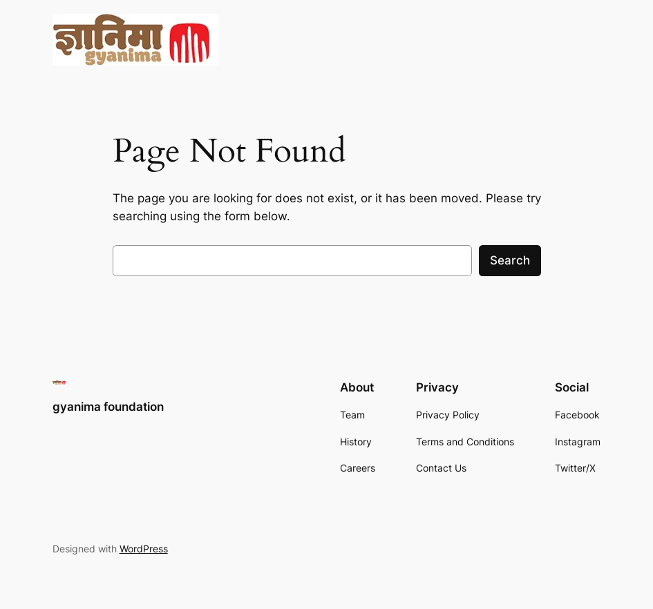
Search (510, 260)
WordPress (144, 548)
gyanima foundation (108, 407)
